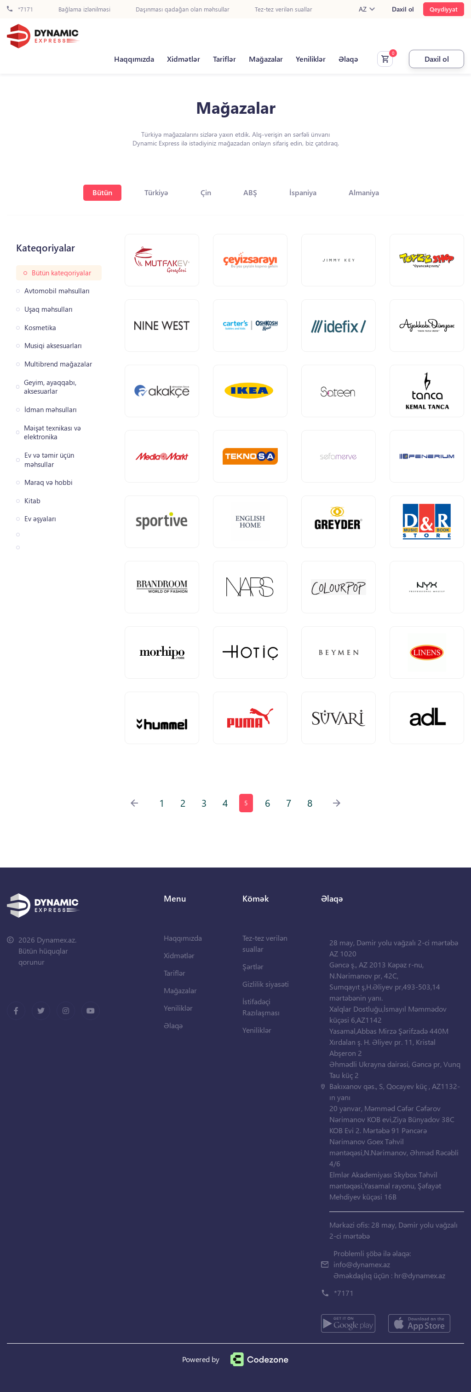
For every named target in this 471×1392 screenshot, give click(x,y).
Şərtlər (253, 966)
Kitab (32, 500)
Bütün (102, 192)
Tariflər (224, 59)
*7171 (20, 9)
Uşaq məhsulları (48, 309)
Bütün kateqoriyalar (61, 272)
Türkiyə (156, 192)
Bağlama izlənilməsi (84, 9)
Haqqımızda (134, 59)
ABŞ (250, 192)
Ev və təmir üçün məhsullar (49, 460)
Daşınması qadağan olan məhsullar (183, 9)
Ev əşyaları (40, 518)
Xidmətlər (183, 59)
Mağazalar (266, 59)
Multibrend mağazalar (58, 364)
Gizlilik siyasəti (265, 984)
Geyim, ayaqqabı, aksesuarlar (50, 387)
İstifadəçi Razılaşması (261, 1006)
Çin (206, 192)
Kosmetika (40, 327)
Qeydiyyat (444, 9)
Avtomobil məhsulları (57, 290)
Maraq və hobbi (48, 482)
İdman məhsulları (50, 409)
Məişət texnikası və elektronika (52, 433)
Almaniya (364, 192)
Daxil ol (403, 9)
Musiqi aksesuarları (53, 345)
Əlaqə (348, 59)
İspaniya (302, 192)
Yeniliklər (311, 59)
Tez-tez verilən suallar (283, 9)
